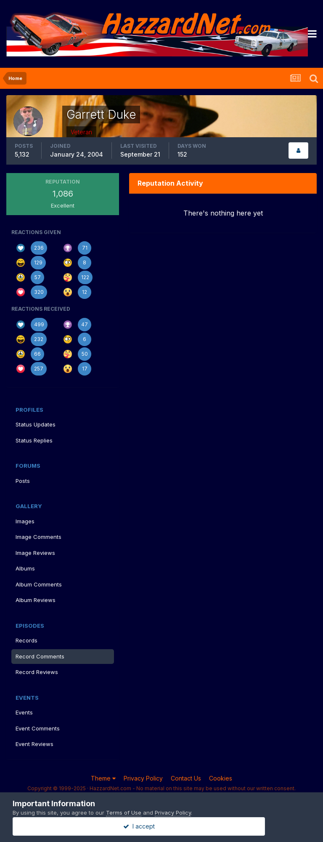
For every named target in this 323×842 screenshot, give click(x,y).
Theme (103, 778)
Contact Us (186, 778)
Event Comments (38, 728)
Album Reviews (36, 600)
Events (24, 712)
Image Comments (38, 536)
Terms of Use (123, 812)
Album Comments (39, 584)
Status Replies (34, 440)
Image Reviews (35, 552)
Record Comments (40, 656)
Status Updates (36, 424)
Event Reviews (34, 744)
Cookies (220, 778)
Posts (23, 480)
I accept (161, 826)
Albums (25, 568)
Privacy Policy (143, 778)
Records (26, 640)
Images (25, 521)
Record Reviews (37, 672)
